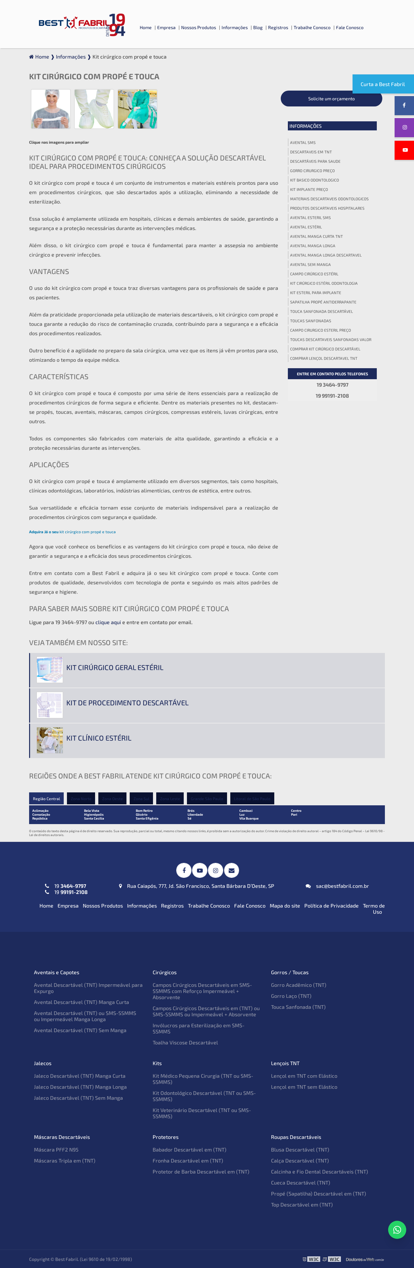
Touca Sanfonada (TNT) (298, 1006)
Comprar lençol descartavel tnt (323, 358)
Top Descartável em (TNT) (302, 1204)
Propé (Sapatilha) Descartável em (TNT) (318, 1193)
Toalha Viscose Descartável (185, 1042)
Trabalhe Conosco (312, 27)
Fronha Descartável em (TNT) (188, 1160)
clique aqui (108, 622)
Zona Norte (81, 798)
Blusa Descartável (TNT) (300, 1149)
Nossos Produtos (198, 27)
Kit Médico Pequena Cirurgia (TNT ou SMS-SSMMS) (203, 1078)
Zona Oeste (113, 798)
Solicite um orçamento (331, 98)
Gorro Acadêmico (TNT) (298, 984)
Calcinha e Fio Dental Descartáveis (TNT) (319, 1171)
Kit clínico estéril (98, 737)
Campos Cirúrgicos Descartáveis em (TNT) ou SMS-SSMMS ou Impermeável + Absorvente (206, 1011)
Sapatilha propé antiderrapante (323, 302)
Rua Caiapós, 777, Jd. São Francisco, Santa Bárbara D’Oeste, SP (196, 885)
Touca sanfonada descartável (321, 311)
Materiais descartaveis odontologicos (329, 198)
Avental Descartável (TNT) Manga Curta (81, 1001)
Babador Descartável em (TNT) (189, 1149)
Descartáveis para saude (315, 161)
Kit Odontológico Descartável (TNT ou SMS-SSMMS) (204, 1095)
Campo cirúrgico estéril (314, 273)
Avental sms (303, 142)
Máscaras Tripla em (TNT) (64, 1160)
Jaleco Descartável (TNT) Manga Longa (80, 1086)
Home (146, 27)
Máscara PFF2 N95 (56, 1149)
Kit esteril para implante (315, 292)
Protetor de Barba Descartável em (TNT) (201, 1171)
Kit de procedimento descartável (127, 702)
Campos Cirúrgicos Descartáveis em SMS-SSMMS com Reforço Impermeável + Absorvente (202, 990)
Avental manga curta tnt (316, 236)
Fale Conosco (350, 27)
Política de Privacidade (331, 905)
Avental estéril (306, 227)
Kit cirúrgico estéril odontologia (324, 283)
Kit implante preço (309, 189)
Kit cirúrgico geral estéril (114, 667)
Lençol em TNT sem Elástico (304, 1086)
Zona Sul (142, 798)
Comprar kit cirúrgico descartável (325, 349)
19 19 (66, 888)
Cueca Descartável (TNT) (300, 1182)
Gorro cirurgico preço (312, 170)
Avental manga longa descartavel (326, 255)
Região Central (46, 798)
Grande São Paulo (208, 798)
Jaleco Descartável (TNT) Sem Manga (78, 1097)
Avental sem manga (310, 264)
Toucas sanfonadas (310, 320)
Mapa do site (285, 905)
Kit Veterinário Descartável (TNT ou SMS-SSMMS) (202, 1113)
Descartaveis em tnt (311, 151)
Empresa (166, 27)
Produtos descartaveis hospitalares (327, 208)
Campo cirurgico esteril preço (320, 330)
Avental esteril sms (310, 217)
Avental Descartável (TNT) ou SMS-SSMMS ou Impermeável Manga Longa (85, 1015)
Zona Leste (171, 798)
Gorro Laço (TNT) (291, 995)
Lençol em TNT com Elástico (304, 1075)
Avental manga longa (312, 245)
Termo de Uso (374, 908)
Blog (258, 27)
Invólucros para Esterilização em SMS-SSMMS (199, 1028)
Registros (278, 27)
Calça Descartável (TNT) (300, 1160)
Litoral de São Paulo (253, 798)
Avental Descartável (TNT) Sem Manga (80, 1030)
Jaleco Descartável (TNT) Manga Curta (79, 1075)
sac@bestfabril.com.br (337, 885)
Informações (235, 27)
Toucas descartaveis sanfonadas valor (330, 339)
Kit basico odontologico (314, 180)
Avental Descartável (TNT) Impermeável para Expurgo (88, 987)
